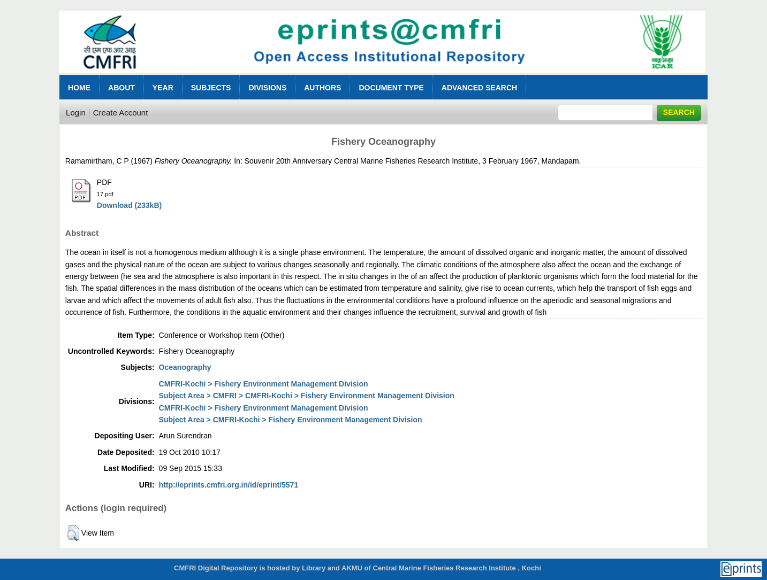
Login (76, 112)
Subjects (211, 87)
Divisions (267, 87)
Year (163, 87)
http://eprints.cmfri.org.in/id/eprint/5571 (229, 485)
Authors (322, 87)
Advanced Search (479, 87)
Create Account (120, 112)
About (121, 87)
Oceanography (185, 367)
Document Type (391, 87)
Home (79, 87)
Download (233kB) (129, 205)
